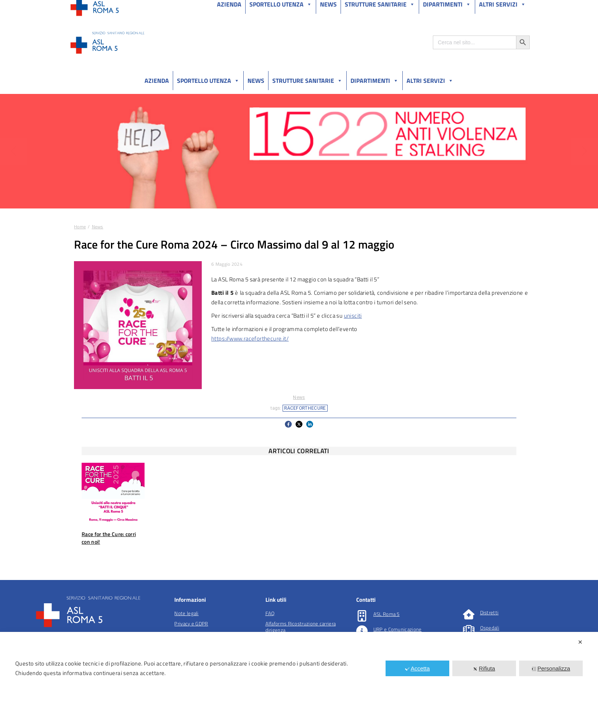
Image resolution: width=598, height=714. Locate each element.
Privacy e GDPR (191, 623)
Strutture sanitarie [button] (307, 80)
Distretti (489, 612)
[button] (288, 424)
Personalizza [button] (551, 668)
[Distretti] (468, 614)
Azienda (157, 80)
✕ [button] (580, 642)
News (256, 80)
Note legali (186, 613)
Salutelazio (494, 7)
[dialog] (299, 673)
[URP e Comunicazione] (362, 631)
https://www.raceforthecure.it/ (250, 338)
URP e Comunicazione (397, 629)
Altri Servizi (430, 80)
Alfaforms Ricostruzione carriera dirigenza (300, 627)
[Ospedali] (468, 629)
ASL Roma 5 (386, 614)
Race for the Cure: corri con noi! (109, 538)
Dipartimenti (374, 80)
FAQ (270, 613)
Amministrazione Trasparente (127, 7)
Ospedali (489, 628)
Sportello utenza (208, 80)
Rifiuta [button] (484, 668)
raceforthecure (305, 408)
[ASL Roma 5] (362, 616)
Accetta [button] (417, 668)
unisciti (353, 315)
